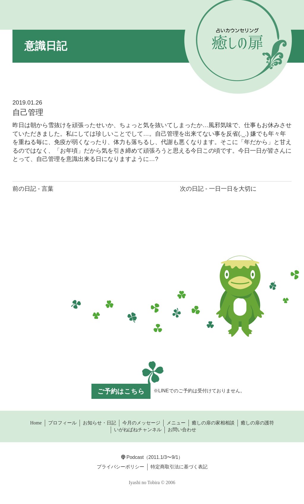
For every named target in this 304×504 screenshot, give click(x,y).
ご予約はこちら (121, 391)
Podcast (132, 457)
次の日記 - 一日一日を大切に (218, 188)
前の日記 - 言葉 (32, 188)
